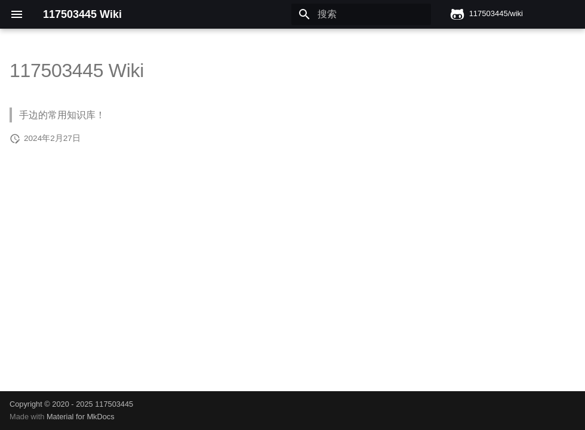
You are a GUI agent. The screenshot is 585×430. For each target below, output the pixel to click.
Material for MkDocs (81, 416)
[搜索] (361, 14)
